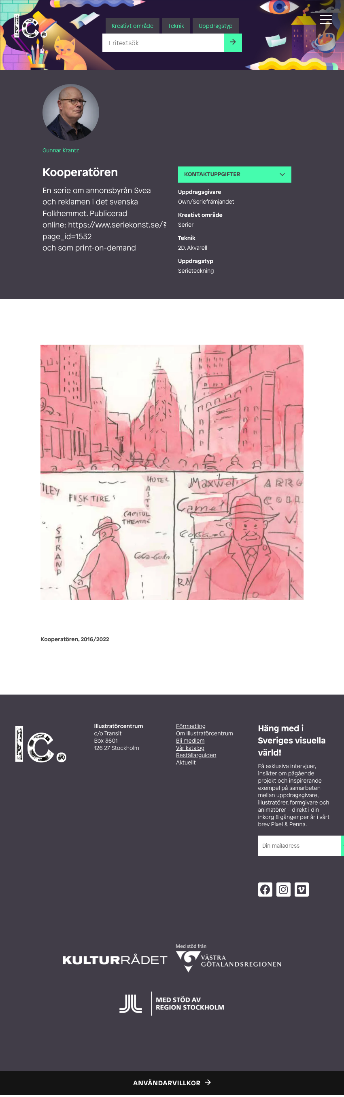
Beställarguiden (196, 755)
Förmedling (191, 726)
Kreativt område (132, 25)
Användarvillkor (167, 1082)
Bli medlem (190, 741)
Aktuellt (186, 762)
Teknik (176, 25)
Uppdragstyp (216, 25)
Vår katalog (190, 748)
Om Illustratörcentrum (204, 733)
